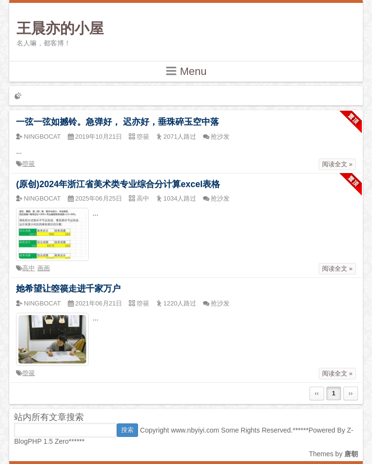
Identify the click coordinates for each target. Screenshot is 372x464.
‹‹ (316, 393)
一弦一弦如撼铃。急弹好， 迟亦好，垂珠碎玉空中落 (117, 122)
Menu (185, 70)
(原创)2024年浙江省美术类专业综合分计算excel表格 (118, 184)
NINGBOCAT (42, 136)
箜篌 (28, 163)
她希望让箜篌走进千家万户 (68, 288)
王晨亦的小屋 (60, 28)
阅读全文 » (337, 164)
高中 (28, 268)
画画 (43, 268)
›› (350, 393)
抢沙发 (220, 136)
